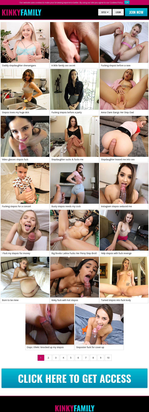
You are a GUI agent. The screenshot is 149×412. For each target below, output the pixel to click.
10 (108, 357)
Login (118, 12)
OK (127, 2)
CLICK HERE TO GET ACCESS (74, 378)
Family (21, 12)
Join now (136, 12)
